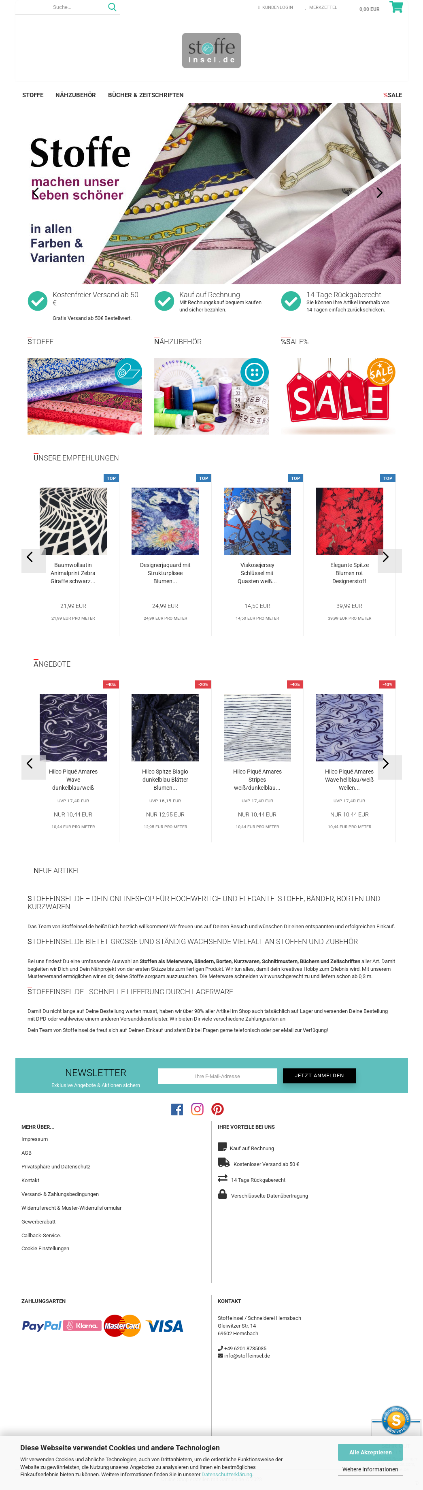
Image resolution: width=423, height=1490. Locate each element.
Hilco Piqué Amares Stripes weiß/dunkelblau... (257, 779)
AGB (26, 1153)
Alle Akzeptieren (370, 1452)
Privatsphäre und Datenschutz (55, 1167)
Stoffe (32, 95)
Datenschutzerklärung (227, 1474)
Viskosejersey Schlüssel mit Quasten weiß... (257, 573)
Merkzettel (321, 7)
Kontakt (30, 1180)
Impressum (34, 1139)
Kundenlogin (275, 7)
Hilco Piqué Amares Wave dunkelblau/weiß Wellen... (73, 780)
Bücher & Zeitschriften (146, 95)
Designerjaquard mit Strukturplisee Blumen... (165, 573)
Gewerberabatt (38, 1222)
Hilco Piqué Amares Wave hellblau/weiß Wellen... (349, 779)
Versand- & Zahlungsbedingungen (60, 1194)
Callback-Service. (41, 1235)
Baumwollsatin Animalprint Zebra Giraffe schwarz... (73, 573)
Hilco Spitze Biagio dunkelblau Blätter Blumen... (165, 779)
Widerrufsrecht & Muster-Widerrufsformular (71, 1208)
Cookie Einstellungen (45, 1248)
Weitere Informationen (370, 1469)
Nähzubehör (75, 95)
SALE (392, 95)
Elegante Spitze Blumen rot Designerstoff (349, 573)
